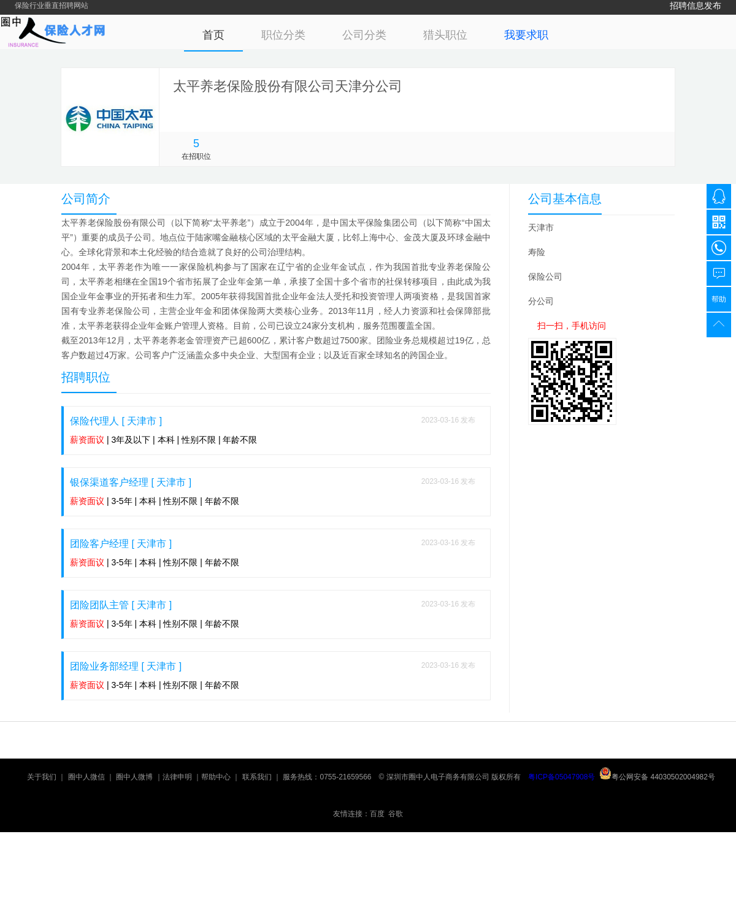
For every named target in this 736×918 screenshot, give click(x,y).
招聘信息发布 (695, 5)
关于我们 (41, 777)
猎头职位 (445, 35)
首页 (213, 35)
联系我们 (257, 777)
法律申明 (177, 777)
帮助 (718, 299)
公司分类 (364, 35)
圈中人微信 (86, 777)
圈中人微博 (134, 777)
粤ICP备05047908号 (561, 777)
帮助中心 (216, 777)
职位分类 (283, 35)
